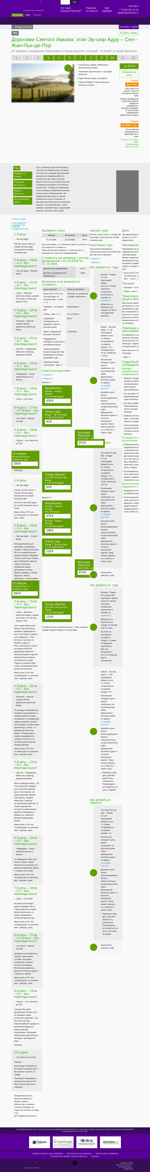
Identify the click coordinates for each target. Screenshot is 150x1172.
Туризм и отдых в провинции (107, 1153)
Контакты (134, 6)
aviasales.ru (106, 300)
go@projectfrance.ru (128, 12)
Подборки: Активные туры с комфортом (47, 1153)
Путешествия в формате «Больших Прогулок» (69, 1156)
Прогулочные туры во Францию (79, 1153)
